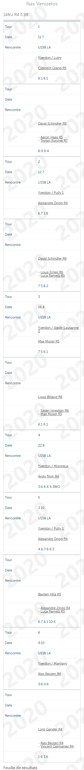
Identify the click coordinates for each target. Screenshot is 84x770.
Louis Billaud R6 (50, 397)
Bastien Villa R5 (49, 594)
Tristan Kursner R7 (54, 140)
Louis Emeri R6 (52, 272)
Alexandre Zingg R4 (53, 203)
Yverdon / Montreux (53, 466)
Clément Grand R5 (52, 68)
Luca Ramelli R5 (53, 275)
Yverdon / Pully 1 (51, 193)
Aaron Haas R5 (52, 137)
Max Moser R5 (48, 341)
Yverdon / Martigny (52, 663)
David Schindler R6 (52, 123)
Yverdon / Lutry (49, 58)
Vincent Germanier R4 (57, 746)
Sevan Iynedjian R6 (55, 410)
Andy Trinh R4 (48, 476)
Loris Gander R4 (50, 729)
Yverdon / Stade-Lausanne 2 (58, 329)
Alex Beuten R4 (49, 674)
